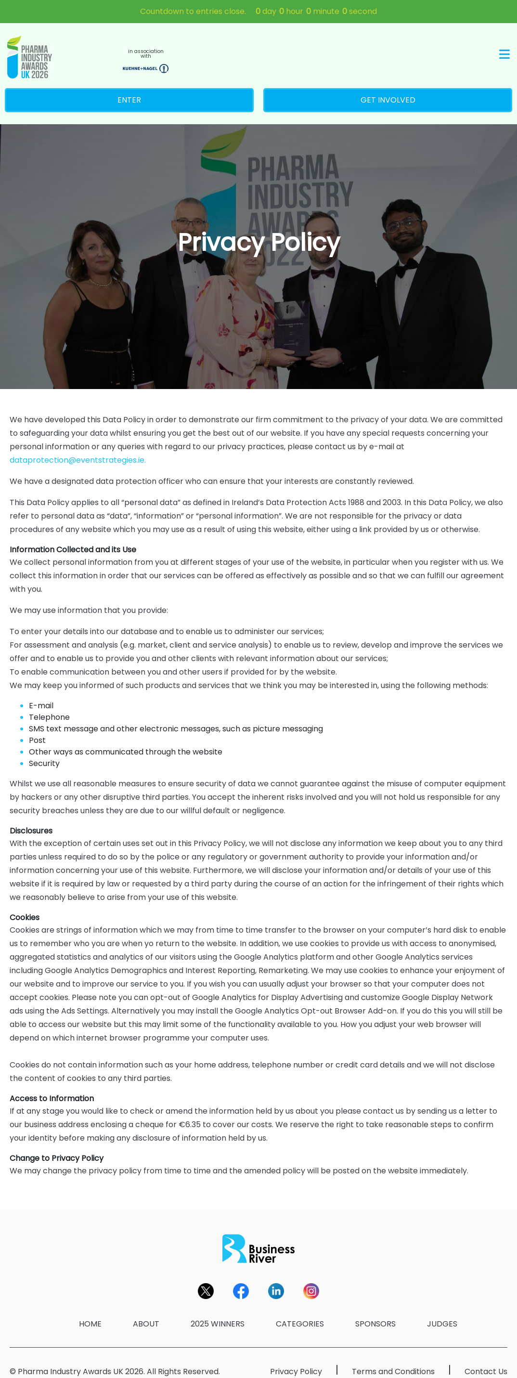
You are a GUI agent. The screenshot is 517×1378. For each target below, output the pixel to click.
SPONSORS (375, 1310)
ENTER (129, 86)
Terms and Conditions (393, 1358)
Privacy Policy (296, 1358)
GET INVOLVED (388, 86)
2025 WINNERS (218, 1310)
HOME (90, 1310)
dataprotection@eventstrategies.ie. (78, 447)
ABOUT (146, 1310)
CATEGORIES (300, 1310)
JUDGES (442, 1310)
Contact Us (486, 1358)
